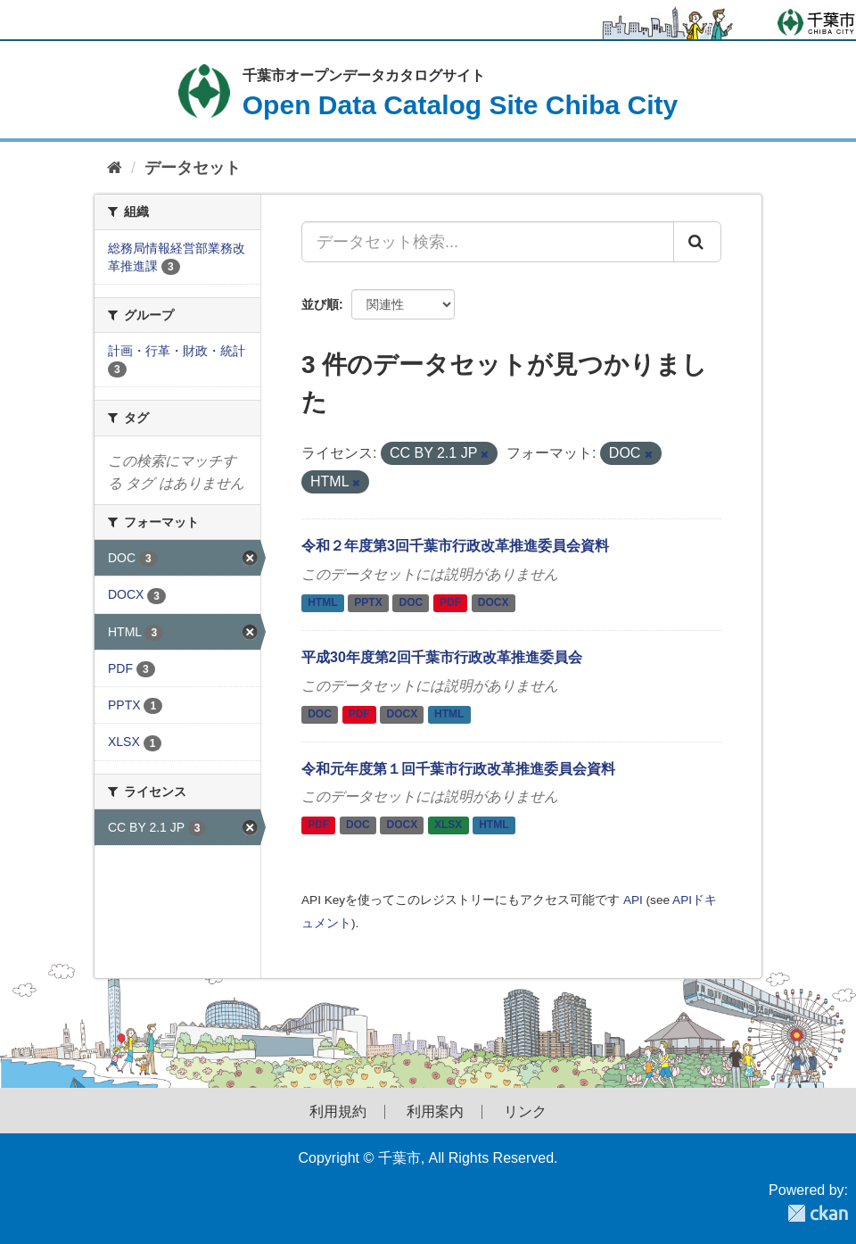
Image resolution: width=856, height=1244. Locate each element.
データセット (192, 168)
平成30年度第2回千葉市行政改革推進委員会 (441, 657)
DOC (411, 603)
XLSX (448, 825)
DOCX (493, 603)
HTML (322, 603)
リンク (525, 1112)
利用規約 (337, 1112)
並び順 (320, 304)
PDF (450, 603)
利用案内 (435, 1112)
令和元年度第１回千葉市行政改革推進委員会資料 (458, 768)
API (633, 900)
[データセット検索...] (487, 241)
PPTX (368, 603)
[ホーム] (114, 168)
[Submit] (697, 241)
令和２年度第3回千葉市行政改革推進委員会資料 (455, 545)
